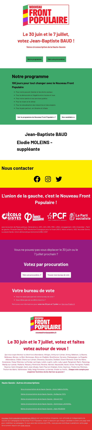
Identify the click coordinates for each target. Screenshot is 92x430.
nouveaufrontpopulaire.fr (46, 332)
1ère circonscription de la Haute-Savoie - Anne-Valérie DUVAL (44, 389)
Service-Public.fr (68, 304)
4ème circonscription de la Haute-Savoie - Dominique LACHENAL (46, 404)
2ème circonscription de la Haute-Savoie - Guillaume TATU (43, 394)
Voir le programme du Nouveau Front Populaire (35, 117)
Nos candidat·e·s (68, 117)
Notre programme (34, 59)
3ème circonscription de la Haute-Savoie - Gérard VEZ (42, 399)
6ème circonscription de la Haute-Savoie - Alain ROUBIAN (43, 409)
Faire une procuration (56, 59)
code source (25, 425)
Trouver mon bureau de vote (58, 275)
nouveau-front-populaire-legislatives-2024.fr (19, 418)
